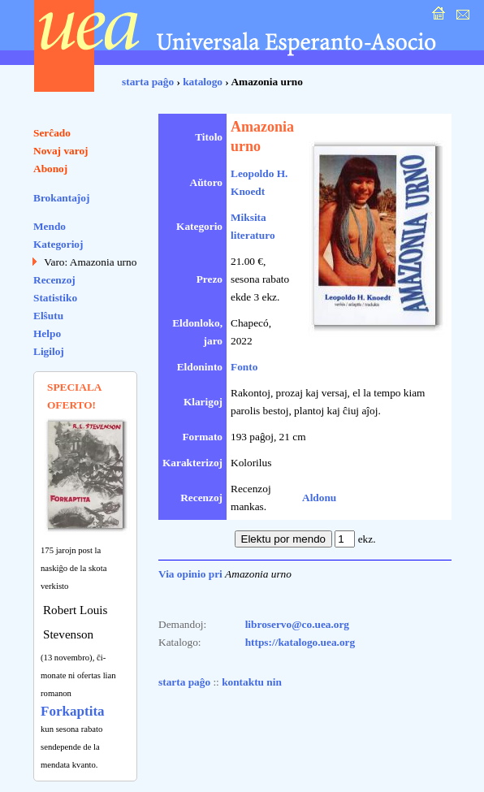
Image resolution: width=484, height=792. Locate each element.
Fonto (244, 367)
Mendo (49, 226)
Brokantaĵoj (61, 198)
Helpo (47, 333)
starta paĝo (148, 82)
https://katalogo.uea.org (300, 642)
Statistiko (55, 298)
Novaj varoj (61, 151)
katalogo (203, 82)
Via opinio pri (190, 574)
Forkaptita (73, 711)
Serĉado (52, 133)
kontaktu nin (252, 682)
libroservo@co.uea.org (297, 624)
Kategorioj (58, 244)
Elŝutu (48, 315)
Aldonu (319, 497)
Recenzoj (54, 280)
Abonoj (50, 168)
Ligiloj (48, 351)
